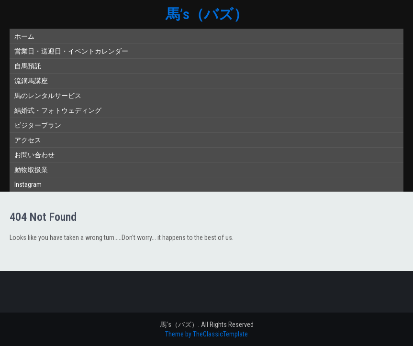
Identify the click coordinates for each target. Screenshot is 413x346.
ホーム (24, 36)
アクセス (27, 140)
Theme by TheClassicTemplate (206, 334)
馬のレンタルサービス (47, 95)
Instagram (28, 184)
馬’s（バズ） (207, 14)
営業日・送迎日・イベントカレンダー (71, 51)
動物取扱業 (31, 169)
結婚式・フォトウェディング (57, 110)
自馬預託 (27, 66)
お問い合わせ (34, 155)
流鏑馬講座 (31, 81)
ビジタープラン (37, 125)
